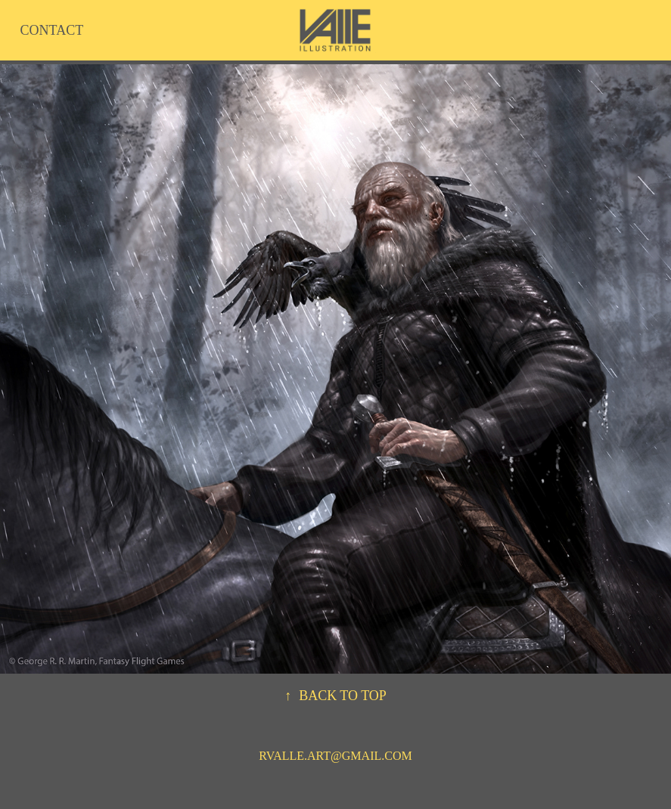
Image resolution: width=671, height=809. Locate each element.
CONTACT (52, 30)
